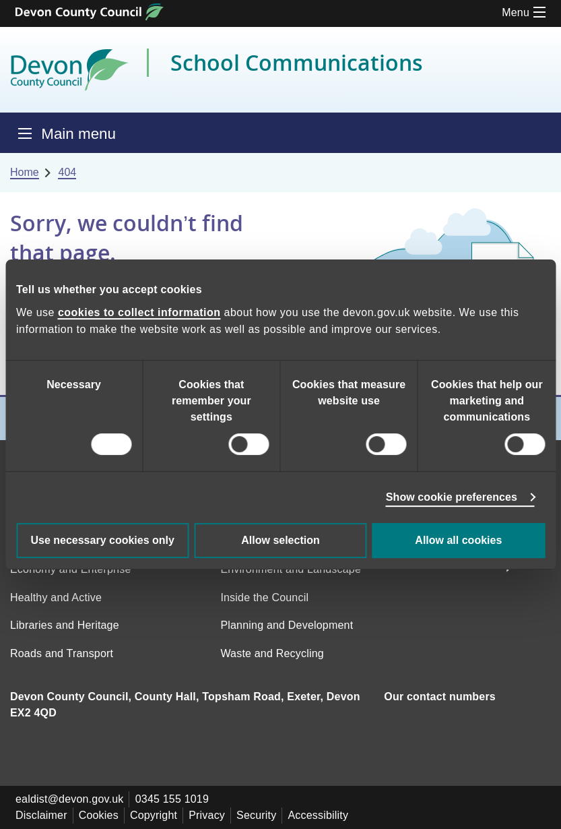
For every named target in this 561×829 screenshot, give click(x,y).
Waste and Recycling (272, 653)
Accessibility (318, 815)
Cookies (99, 815)
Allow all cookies (458, 540)
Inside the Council (264, 597)
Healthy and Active (56, 597)
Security (256, 815)
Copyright (153, 815)
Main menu (78, 133)
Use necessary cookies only (102, 540)
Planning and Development (286, 625)
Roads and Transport (61, 653)
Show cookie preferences (451, 497)
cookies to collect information (139, 312)
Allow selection (280, 540)
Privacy (207, 815)
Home (24, 172)
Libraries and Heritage (64, 625)
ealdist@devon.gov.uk (69, 799)
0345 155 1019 (172, 799)
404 (67, 172)
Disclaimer (41, 815)
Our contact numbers (440, 696)
